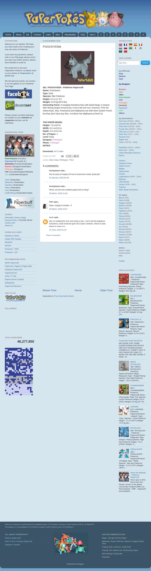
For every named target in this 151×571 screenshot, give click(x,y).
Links (48, 34)
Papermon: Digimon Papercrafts (18, 266)
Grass (121, 221)
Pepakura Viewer (12, 236)
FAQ (83, 34)
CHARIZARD (135, 275)
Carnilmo (8, 185)
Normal (122, 229)
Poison (122, 232)
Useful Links (10, 223)
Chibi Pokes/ (124, 153)
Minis (121, 150)
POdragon (64, 160)
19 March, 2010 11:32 (58, 193)
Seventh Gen (124, 137)
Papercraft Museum (13, 286)
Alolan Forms (124, 166)
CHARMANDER (137, 385)
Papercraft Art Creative (14, 279)
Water (121, 242)
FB (27, 34)
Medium (122, 76)
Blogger (80, 564)
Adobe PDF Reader (13, 239)
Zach (51, 217)
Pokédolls (123, 147)
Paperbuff (123, 108)
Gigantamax (124, 171)
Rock (121, 237)
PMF (51, 202)
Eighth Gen (123, 139)
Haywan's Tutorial (12, 545)
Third (71, 160)
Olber (7, 188)
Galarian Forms (125, 163)
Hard (121, 79)
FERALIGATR (136, 449)
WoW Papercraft (12, 263)
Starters (122, 161)
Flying (121, 216)
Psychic (122, 235)
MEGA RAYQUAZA (135, 363)
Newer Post (49, 290)
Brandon (122, 89)
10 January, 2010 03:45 (59, 178)
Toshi (7, 180)
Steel (121, 240)
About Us (9, 225)
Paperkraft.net (11, 273)
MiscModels (70, 34)
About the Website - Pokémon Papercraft (138, 475)
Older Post (106, 290)
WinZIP (8, 246)
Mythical (122, 179)
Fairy (121, 208)
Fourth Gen (123, 129)
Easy (56, 160)
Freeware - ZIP (11, 252)
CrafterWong (10, 193)
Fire (120, 213)
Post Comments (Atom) (64, 296)
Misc (58, 34)
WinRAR (8, 242)
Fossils (122, 174)
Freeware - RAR (12, 249)
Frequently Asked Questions (130, 341)
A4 (55, 151)
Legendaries (124, 177)
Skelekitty (123, 105)
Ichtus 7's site (10, 276)
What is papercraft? (13, 538)
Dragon (122, 203)
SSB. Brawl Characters (128, 190)
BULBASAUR (136, 296)
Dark (51, 160)
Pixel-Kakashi (124, 97)
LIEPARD (134, 407)
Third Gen (123, 126)
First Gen (123, 121)
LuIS (7, 190)
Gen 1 (92, 34)
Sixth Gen (123, 134)
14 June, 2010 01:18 (57, 230)
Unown (122, 184)
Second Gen (124, 124)
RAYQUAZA (135, 428)
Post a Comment (53, 235)
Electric (122, 205)
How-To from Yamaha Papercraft (18, 541)
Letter (61, 151)
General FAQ (10, 220)
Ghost (121, 219)
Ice (120, 227)
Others (122, 113)
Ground (122, 224)
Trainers (122, 187)
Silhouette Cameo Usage (15, 217)
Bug (120, 198)
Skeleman (9, 182)
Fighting (122, 211)
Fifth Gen (123, 132)
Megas (122, 169)
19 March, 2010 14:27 (58, 209)
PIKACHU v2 (135, 319)
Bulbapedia (9, 283)
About (18, 34)
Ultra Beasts (124, 182)
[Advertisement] (77, 265)
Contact (37, 34)
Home (8, 34)
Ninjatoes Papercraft (13, 269)
